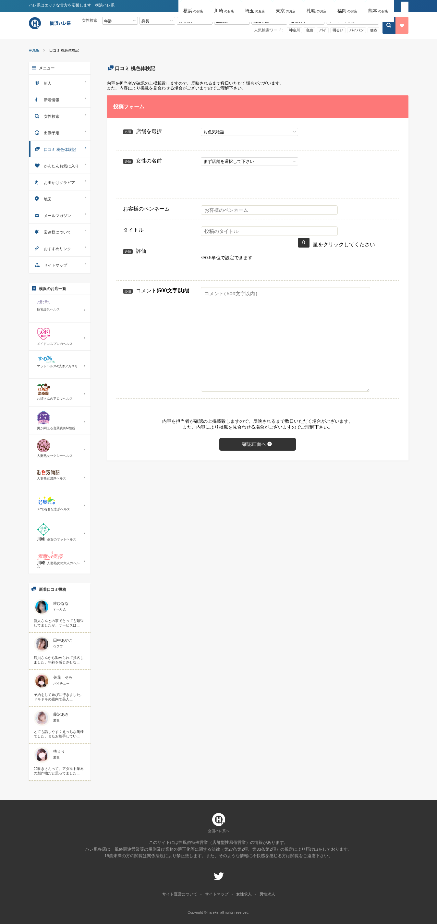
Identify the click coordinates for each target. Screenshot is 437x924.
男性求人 (267, 894)
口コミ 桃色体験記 (59, 149)
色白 (309, 30)
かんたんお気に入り (59, 165)
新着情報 (59, 99)
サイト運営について (179, 894)
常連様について (59, 231)
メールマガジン (59, 215)
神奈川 (294, 30)
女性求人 (244, 894)
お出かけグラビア (59, 182)
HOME (34, 50)
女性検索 (59, 116)
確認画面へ (257, 444)
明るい (338, 30)
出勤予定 (59, 132)
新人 (59, 82)
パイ (322, 30)
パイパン (356, 30)
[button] (193, 6)
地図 (59, 198)
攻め (373, 30)
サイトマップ (59, 264)
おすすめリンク (59, 248)
